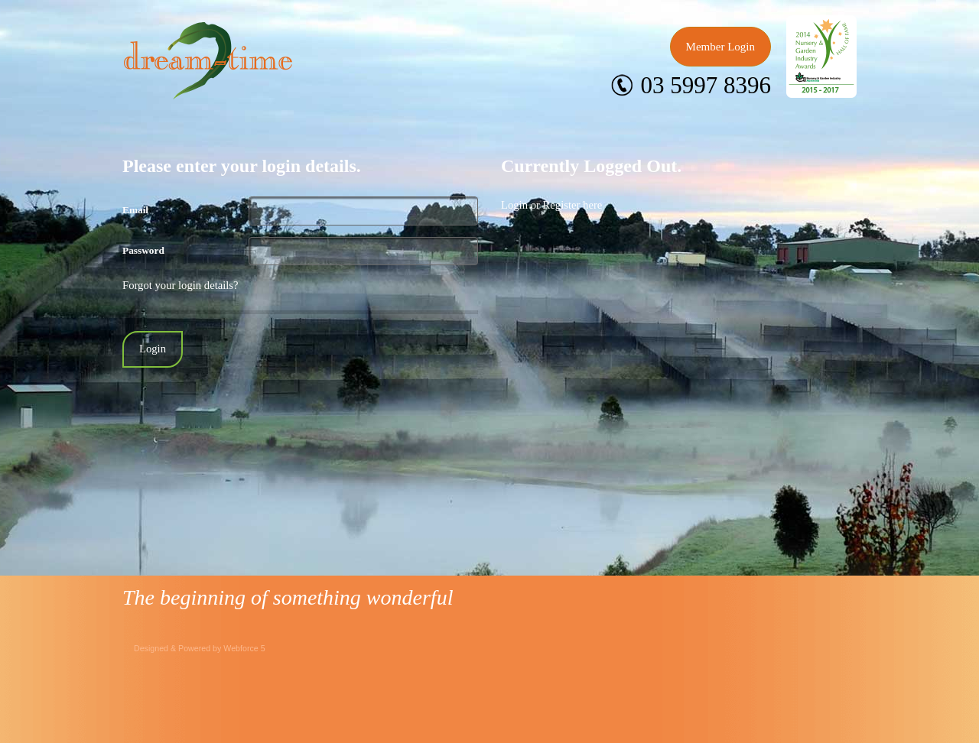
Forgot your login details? (180, 285)
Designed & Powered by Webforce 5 (199, 648)
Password (143, 250)
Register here (573, 205)
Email (135, 210)
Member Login (720, 47)
